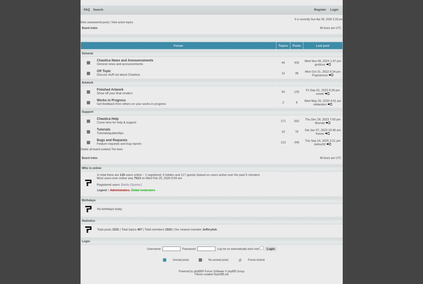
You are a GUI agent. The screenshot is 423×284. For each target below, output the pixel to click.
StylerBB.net (221, 274)
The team (117, 149)
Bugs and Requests (112, 140)
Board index (90, 27)
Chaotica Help (108, 119)
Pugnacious (320, 75)
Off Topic (104, 71)
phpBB (198, 271)
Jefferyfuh (209, 229)
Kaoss (320, 133)
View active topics (122, 22)
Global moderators (143, 190)
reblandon (320, 104)
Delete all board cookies (95, 149)
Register (320, 9)
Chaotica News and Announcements (125, 60)
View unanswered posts (95, 22)
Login (334, 9)
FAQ (87, 9)
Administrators (119, 190)
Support (87, 111)
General (87, 53)
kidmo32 (320, 144)
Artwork (87, 82)
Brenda (320, 123)
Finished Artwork (110, 89)
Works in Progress (111, 100)
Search (98, 9)
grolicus (320, 64)
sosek (320, 93)
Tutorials (104, 129)
